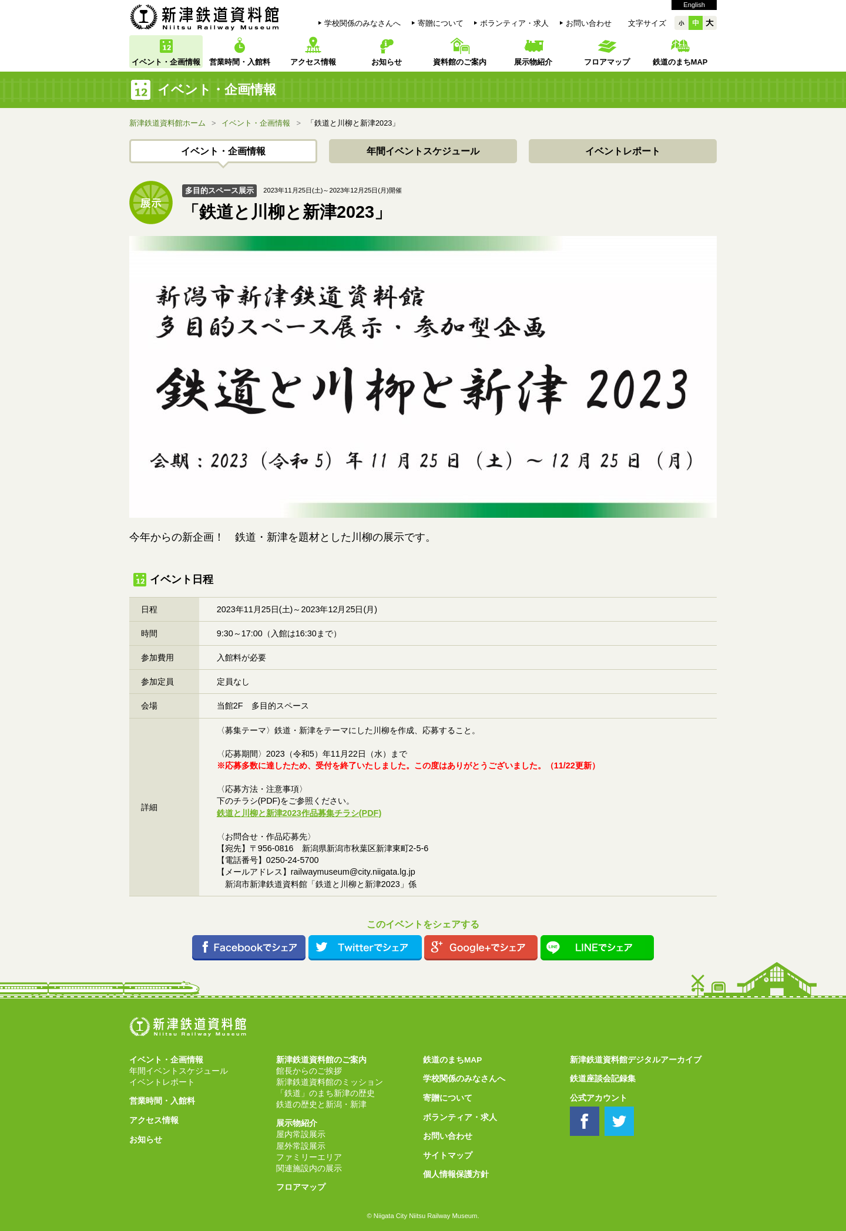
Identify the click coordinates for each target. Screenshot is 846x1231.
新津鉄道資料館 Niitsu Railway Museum (204, 17)
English (694, 4)
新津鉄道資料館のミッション (329, 1082)
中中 (696, 23)
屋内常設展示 (300, 1134)
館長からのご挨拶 (309, 1071)
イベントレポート (622, 151)
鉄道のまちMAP (680, 62)
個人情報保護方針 (456, 1174)
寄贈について (441, 23)
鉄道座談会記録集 (603, 1078)
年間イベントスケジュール (423, 151)
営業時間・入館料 (239, 62)
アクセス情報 (313, 62)
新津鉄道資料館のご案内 (321, 1059)
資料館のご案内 (459, 62)
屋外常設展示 (300, 1146)
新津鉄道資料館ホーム (167, 123)
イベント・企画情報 (166, 62)
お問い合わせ (589, 23)
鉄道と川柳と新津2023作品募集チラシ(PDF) (299, 813)
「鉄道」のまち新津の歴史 (325, 1093)
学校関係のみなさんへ (362, 23)
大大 (710, 23)
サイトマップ (447, 1155)
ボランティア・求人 (514, 23)
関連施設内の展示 (309, 1168)
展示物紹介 (533, 62)
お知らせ (386, 62)
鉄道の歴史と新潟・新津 (321, 1104)
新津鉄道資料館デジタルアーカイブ (635, 1059)
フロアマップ (607, 62)
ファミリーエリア (309, 1157)
